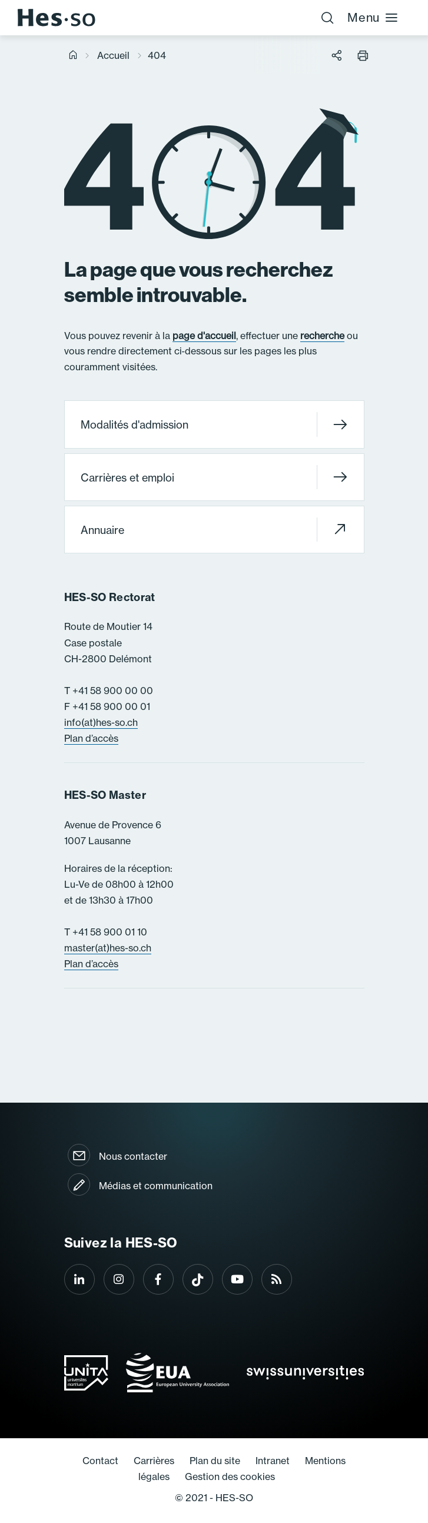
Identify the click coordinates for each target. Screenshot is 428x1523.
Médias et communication (156, 1185)
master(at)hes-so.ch (107, 948)
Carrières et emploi (214, 477)
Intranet (273, 1460)
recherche (322, 335)
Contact (100, 1460)
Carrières (154, 1460)
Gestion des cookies (230, 1476)
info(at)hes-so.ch (101, 722)
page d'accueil (204, 335)
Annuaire (214, 529)
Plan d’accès (91, 738)
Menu (373, 17)
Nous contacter (133, 1156)
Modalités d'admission (214, 424)
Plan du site (215, 1460)
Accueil (113, 55)
